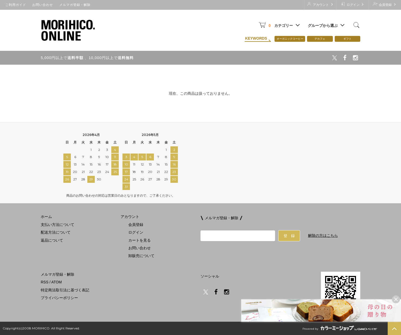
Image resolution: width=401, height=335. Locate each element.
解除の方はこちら (323, 235)
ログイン (352, 4)
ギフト (347, 38)
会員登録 (385, 4)
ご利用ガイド (15, 5)
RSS (44, 282)
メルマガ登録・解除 (75, 5)
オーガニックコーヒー (290, 38)
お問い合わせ (42, 5)
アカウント (320, 4)
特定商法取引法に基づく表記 (65, 290)
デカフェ (319, 38)
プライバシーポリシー (59, 298)
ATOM (56, 282)
